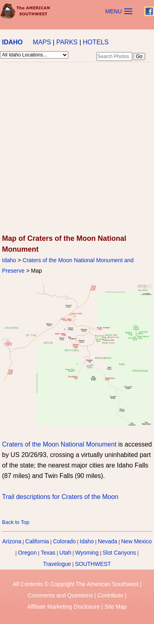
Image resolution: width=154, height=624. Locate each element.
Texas (48, 552)
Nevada (107, 541)
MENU (113, 11)
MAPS (42, 42)
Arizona (11, 541)
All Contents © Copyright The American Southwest (75, 584)
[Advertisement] (76, 149)
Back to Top (15, 522)
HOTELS (96, 42)
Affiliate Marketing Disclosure (63, 606)
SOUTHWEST (93, 564)
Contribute (110, 595)
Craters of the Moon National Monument (59, 444)
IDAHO (12, 42)
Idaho (9, 260)
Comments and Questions (60, 595)
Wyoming (87, 552)
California (37, 541)
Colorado (64, 541)
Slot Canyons (119, 552)
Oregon (27, 552)
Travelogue (57, 564)
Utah (66, 552)
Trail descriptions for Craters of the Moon (60, 496)
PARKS (67, 42)
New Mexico (136, 541)
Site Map (116, 606)
